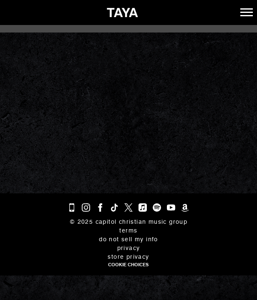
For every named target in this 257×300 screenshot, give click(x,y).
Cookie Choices (128, 265)
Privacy (128, 248)
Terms (128, 230)
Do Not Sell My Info (128, 239)
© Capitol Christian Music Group (128, 221)
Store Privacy (128, 256)
